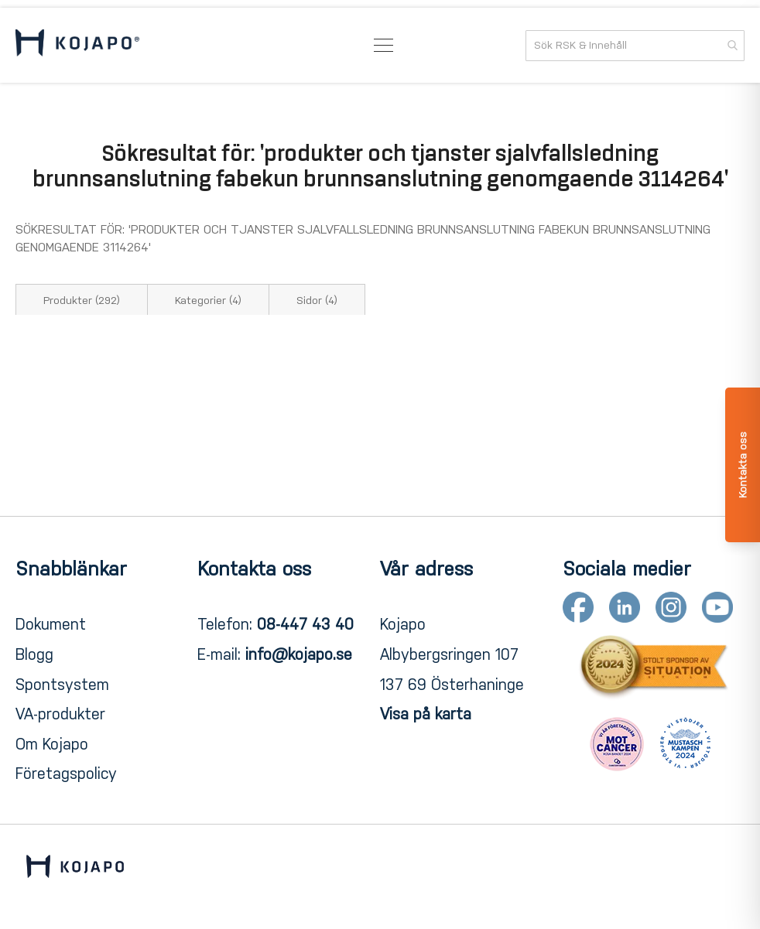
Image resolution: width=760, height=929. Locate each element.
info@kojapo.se (298, 654)
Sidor (316, 300)
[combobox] (635, 45)
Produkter (81, 300)
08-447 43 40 (305, 624)
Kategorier (208, 300)
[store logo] (77, 45)
